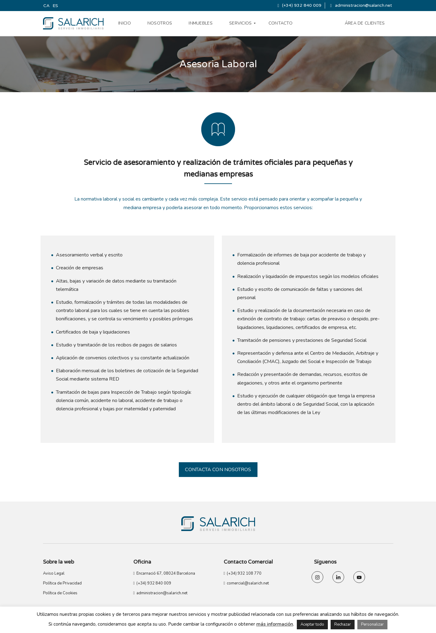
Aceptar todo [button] (312, 624)
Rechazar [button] (342, 624)
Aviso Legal (54, 573)
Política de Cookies (60, 593)
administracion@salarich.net (361, 5)
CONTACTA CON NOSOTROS (218, 469)
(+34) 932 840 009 (299, 5)
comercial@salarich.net (246, 583)
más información (274, 624)
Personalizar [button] (372, 624)
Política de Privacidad (62, 583)
